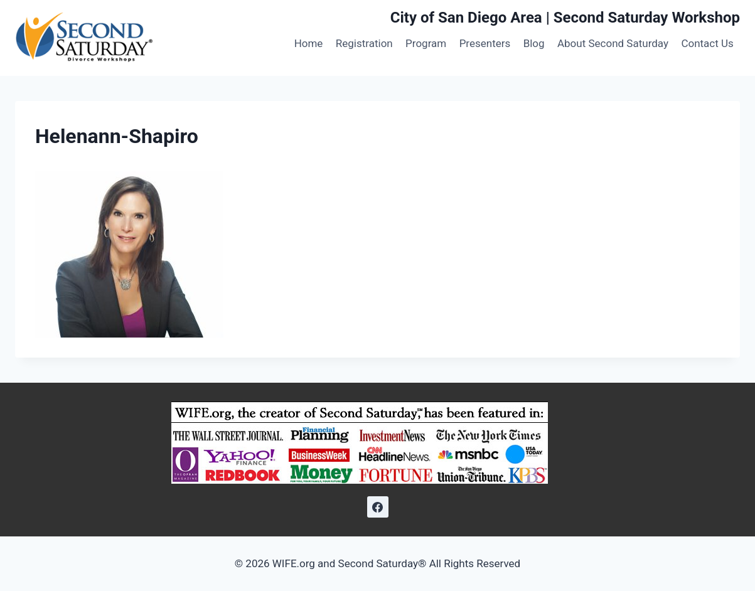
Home (308, 43)
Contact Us (707, 43)
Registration (364, 43)
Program (425, 43)
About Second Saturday (612, 43)
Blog (534, 43)
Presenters (485, 43)
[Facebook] (377, 507)
